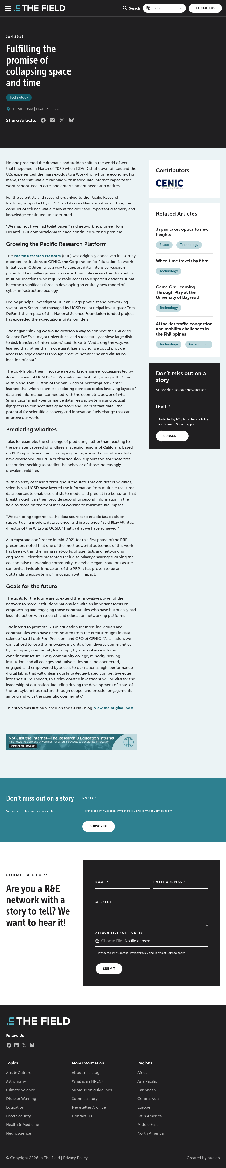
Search (131, 10)
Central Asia (148, 1098)
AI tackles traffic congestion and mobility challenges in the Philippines (184, 329)
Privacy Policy (199, 419)
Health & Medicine (22, 1124)
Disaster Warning (21, 1098)
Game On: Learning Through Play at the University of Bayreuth (178, 292)
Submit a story (85, 1098)
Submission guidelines (92, 1090)
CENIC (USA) (23, 109)
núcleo (213, 1157)
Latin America (149, 1116)
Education (15, 1107)
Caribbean (146, 1090)
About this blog (85, 1072)
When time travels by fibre (182, 260)
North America (47, 109)
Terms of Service (175, 424)
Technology (19, 98)
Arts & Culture (18, 1072)
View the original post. (114, 708)
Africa (142, 1072)
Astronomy (16, 1081)
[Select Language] (164, 8)
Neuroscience (18, 1133)
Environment (199, 344)
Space (164, 245)
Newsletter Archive (89, 1107)
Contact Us (205, 8)
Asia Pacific (147, 1081)
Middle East (147, 1124)
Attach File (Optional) (119, 933)
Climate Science (20, 1090)
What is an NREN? (87, 1081)
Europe (143, 1107)
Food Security (18, 1116)
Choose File (111, 940)
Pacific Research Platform (37, 256)
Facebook (43, 120)
